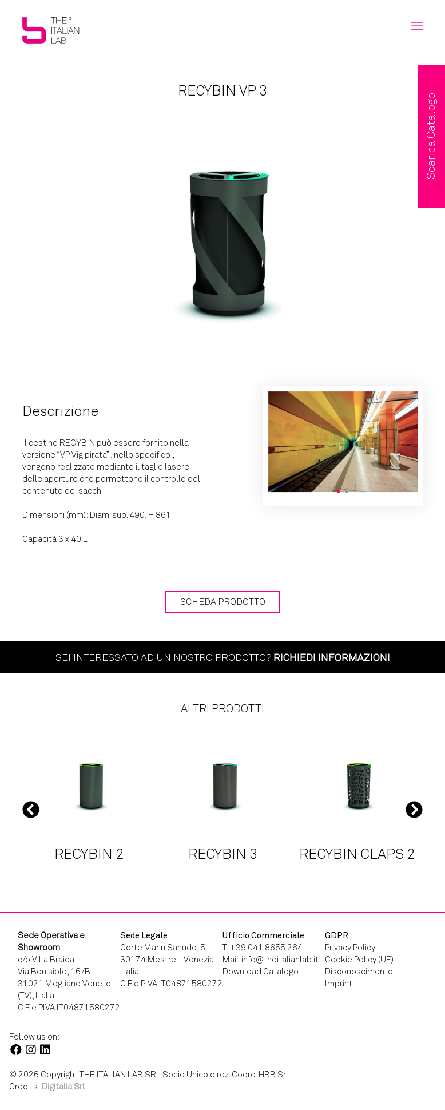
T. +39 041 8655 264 (263, 947)
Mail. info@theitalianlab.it (271, 959)
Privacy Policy (350, 947)
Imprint (338, 983)
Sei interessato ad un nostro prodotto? (222, 657)
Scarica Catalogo (431, 136)
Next (414, 809)
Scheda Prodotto (222, 601)
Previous (30, 809)
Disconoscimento (359, 971)
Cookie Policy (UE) (359, 959)
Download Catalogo (261, 971)
